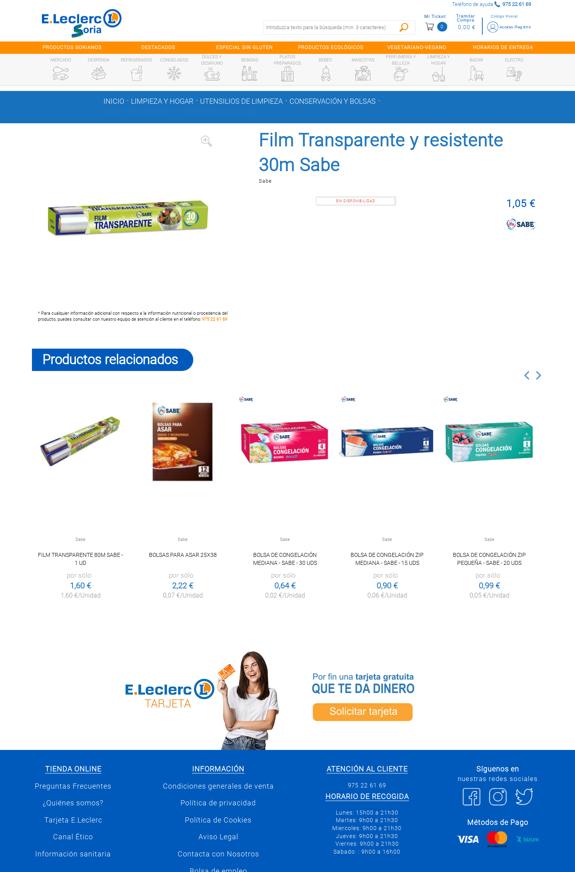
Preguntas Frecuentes (73, 786)
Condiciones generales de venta (218, 786)
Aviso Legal (218, 837)
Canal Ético (73, 837)
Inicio (113, 101)
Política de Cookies (218, 820)
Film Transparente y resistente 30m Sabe (180, 111)
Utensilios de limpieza (241, 101)
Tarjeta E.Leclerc (73, 820)
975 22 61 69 (214, 319)
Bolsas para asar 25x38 (183, 555)
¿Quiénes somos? (73, 803)
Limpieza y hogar (162, 101)
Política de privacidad (218, 803)
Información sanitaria (73, 854)
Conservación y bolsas (332, 101)
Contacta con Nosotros (218, 854)
